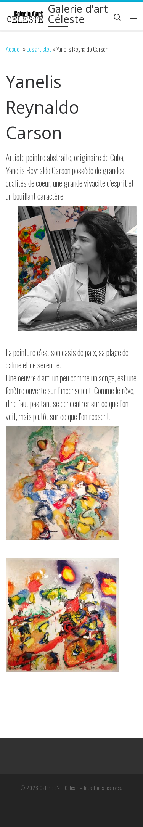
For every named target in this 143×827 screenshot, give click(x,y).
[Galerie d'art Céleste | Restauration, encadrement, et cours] (25, 16)
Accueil (14, 49)
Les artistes (39, 49)
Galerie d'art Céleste (59, 788)
